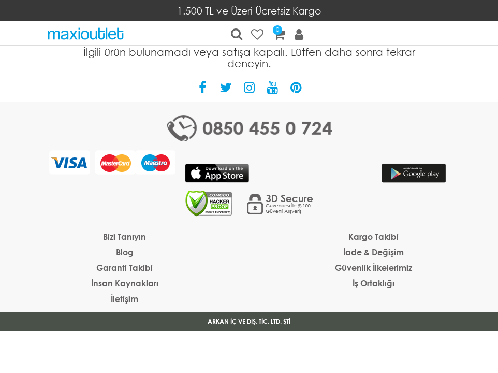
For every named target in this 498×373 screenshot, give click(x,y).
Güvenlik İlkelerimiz (373, 267)
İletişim (124, 299)
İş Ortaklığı (373, 283)
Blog (125, 252)
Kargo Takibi (373, 236)
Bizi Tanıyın (124, 236)
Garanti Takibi (124, 267)
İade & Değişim (373, 252)
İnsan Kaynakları (124, 283)
